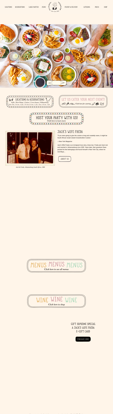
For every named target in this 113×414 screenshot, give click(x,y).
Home (54, 7)
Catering (86, 7)
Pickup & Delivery (72, 7)
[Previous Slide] (50, 82)
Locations (8, 7)
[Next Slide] (63, 82)
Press (97, 7)
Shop (105, 7)
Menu (44, 7)
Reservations (20, 7)
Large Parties (34, 7)
